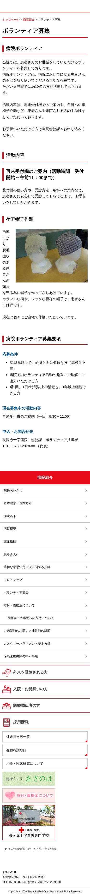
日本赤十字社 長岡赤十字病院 (26, 6)
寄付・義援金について (19, 605)
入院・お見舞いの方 (30, 689)
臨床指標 (10, 541)
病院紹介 (29, 19)
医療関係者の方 (26, 705)
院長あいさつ (13, 490)
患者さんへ (11, 554)
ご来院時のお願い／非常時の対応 (27, 630)
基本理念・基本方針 (18, 503)
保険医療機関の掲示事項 (21, 656)
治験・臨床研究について (24, 763)
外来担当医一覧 (18, 737)
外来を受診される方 (30, 672)
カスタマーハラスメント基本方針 (27, 643)
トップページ (11, 19)
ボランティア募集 (16, 592)
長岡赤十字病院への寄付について (30, 618)
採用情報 (21, 722)
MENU (83, 5)
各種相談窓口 (16, 750)
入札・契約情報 (46, 849)
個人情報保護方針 (19, 849)
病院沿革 (10, 516)
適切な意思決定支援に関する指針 (27, 567)
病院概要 (10, 529)
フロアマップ (13, 579)
